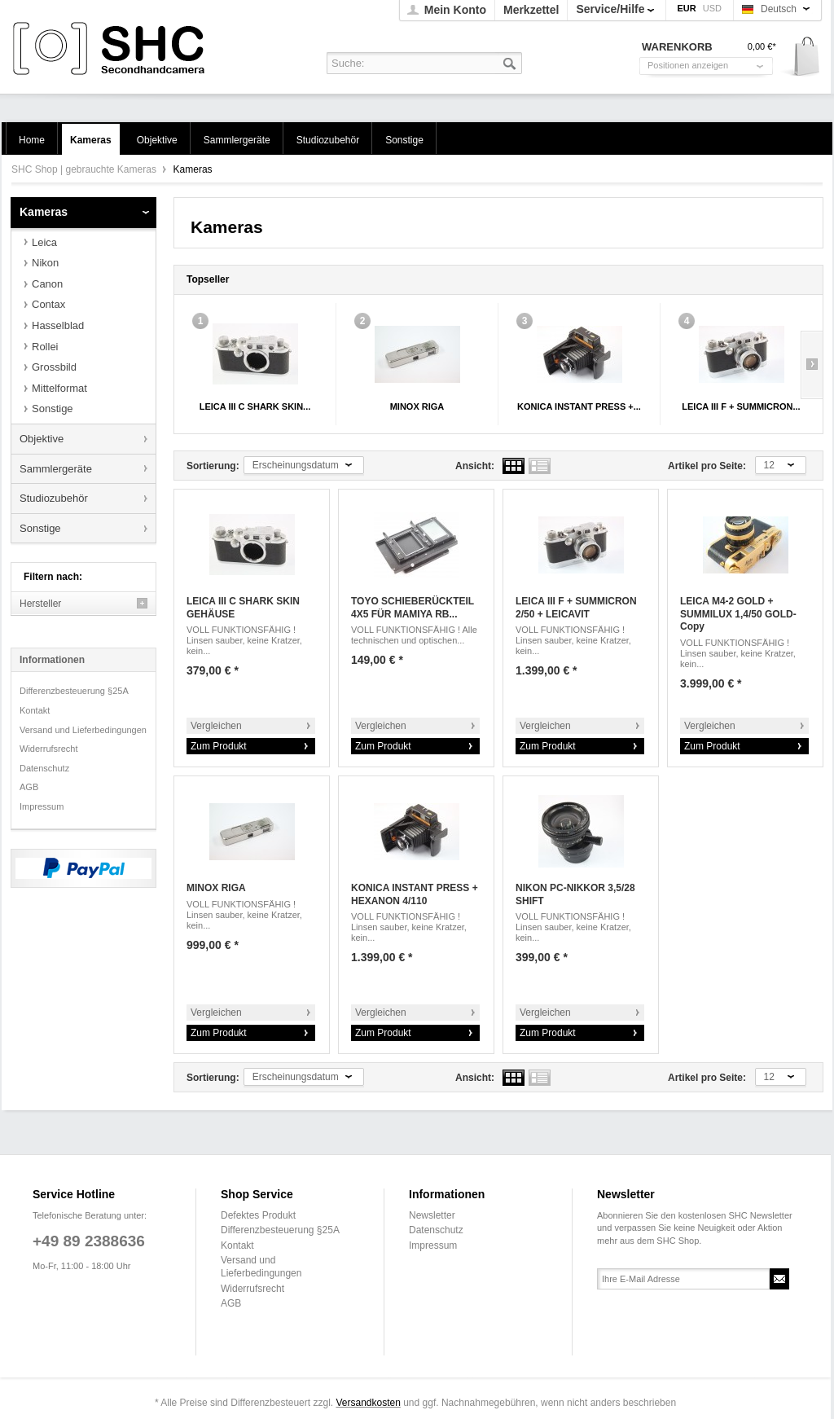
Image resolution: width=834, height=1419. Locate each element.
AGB (29, 787)
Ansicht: (474, 466)
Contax (48, 304)
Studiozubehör (54, 498)
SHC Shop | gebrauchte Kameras (111, 49)
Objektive (42, 439)
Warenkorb (801, 57)
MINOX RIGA (417, 406)
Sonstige (52, 408)
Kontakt (35, 710)
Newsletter (432, 1215)
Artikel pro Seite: (707, 466)
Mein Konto (455, 9)
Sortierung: (213, 466)
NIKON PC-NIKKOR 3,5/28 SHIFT (575, 894)
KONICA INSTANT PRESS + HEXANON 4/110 (414, 894)
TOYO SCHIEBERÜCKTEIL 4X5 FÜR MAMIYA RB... (412, 607)
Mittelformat (59, 388)
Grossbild (54, 367)
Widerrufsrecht (49, 748)
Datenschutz (44, 768)
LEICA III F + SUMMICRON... (741, 406)
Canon (47, 284)
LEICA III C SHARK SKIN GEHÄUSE (243, 607)
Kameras (44, 211)
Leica (44, 242)
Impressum (42, 806)
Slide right (812, 365)
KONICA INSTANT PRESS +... (579, 406)
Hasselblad (58, 325)
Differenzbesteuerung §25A (74, 691)
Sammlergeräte (56, 469)
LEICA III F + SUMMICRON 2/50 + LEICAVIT (576, 607)
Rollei (45, 346)
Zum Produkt (219, 746)
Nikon (45, 263)
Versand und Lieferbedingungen (83, 730)
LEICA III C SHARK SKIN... (255, 406)
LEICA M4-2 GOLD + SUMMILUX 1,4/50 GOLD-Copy (738, 613)
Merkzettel (531, 9)
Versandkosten (368, 1402)
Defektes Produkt (258, 1215)
